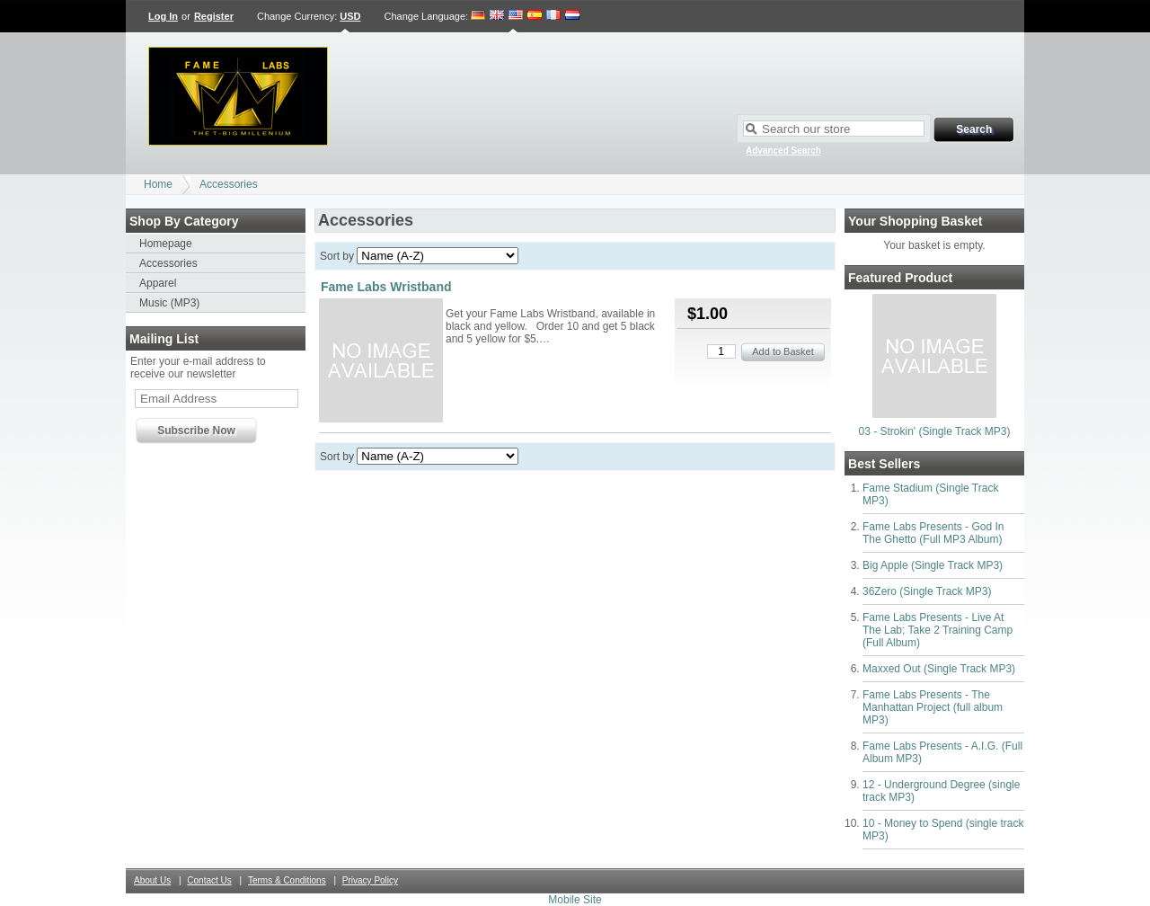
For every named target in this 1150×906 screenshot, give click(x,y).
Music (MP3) (169, 303)
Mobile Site (574, 899)
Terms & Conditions (287, 880)
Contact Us (209, 880)
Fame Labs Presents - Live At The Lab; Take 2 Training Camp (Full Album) (937, 630)
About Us (152, 880)
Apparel (157, 283)
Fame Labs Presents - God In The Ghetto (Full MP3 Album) (933, 533)
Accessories (228, 184)
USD (350, 16)
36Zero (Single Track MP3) (926, 591)
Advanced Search (783, 150)
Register (214, 16)
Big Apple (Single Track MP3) (932, 565)
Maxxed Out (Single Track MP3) (938, 668)
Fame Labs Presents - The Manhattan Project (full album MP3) (932, 707)
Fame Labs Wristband (386, 287)
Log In (163, 16)
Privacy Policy (370, 880)
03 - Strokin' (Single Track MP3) (934, 431)
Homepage (165, 243)
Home (158, 184)
